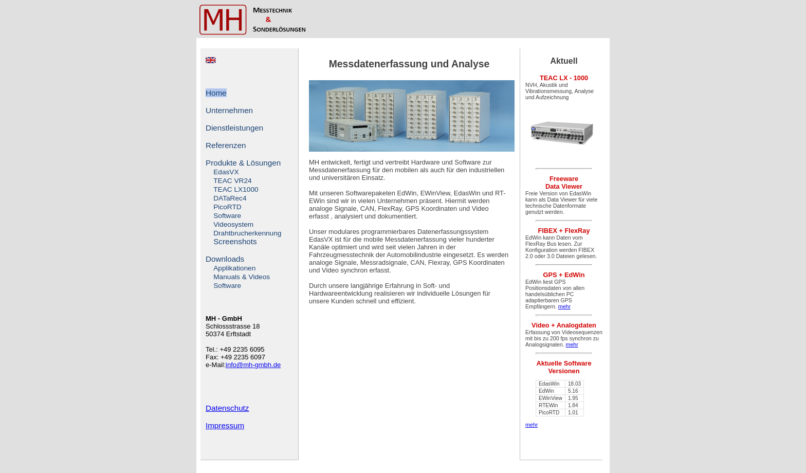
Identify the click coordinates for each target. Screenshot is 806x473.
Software (227, 216)
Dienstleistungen (234, 127)
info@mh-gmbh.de (253, 365)
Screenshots (235, 241)
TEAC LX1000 (235, 189)
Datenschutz (227, 408)
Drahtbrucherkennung (247, 233)
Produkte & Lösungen (243, 162)
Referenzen (226, 145)
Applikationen (234, 268)
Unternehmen (229, 110)
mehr (564, 306)
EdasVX (226, 172)
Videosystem (233, 224)
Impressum (225, 425)
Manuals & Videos (241, 277)
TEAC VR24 (232, 181)
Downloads (225, 258)
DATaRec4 (229, 198)
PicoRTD (227, 207)
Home (216, 92)
